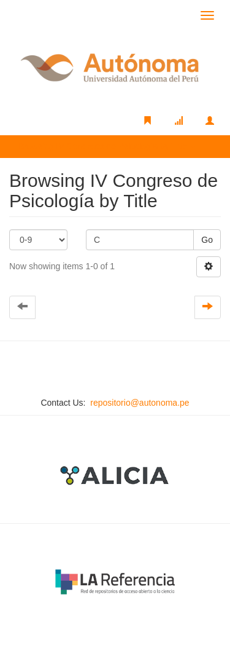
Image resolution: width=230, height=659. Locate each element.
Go (207, 240)
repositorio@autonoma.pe (139, 403)
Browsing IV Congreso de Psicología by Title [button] (107, 146)
